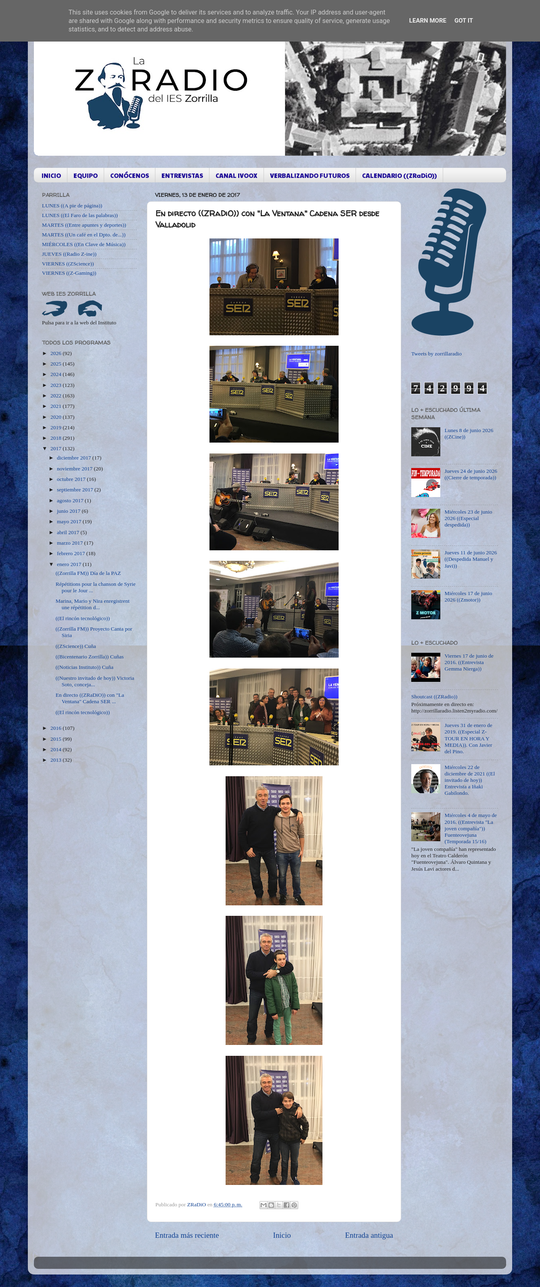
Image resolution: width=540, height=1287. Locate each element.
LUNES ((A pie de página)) (72, 206)
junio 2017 (69, 511)
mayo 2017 (70, 521)
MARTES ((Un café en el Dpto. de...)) (84, 235)
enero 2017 (70, 564)
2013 (56, 760)
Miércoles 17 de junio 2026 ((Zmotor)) (468, 596)
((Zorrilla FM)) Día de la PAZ (88, 573)
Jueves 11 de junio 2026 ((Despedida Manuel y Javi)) (470, 558)
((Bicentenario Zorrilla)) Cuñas (90, 657)
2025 (56, 364)
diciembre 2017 (74, 458)
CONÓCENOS (129, 175)
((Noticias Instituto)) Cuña (84, 667)
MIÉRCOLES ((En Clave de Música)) (84, 244)
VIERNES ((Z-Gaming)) (69, 273)
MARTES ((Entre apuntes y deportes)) (84, 225)
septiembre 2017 (75, 490)
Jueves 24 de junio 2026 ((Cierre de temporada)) (470, 474)
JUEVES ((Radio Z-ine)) (69, 254)
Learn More (427, 20)
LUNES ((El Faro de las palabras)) (80, 215)
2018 (56, 438)
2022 (56, 396)
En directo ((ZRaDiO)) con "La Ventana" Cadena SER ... (90, 698)
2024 (56, 374)
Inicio (282, 1235)
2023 (56, 385)
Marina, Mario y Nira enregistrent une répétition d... (93, 604)
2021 (56, 406)
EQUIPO (85, 175)
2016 (56, 728)
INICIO (51, 175)
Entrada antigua (369, 1235)
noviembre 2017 (75, 469)
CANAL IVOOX (236, 175)
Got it (463, 20)
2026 (56, 353)
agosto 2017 (71, 500)
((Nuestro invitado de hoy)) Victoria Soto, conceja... (95, 681)
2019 (56, 427)
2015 (56, 739)
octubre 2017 (72, 479)
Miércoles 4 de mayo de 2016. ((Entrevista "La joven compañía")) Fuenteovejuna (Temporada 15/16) (470, 828)
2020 (56, 417)
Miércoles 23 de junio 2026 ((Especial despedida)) (468, 518)
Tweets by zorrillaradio (436, 354)
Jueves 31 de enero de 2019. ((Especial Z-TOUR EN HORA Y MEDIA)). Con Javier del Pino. (468, 738)
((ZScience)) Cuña (76, 646)
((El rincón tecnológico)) (83, 618)
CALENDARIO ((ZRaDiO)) (399, 175)
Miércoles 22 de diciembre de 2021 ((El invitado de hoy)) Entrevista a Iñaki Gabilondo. (469, 780)
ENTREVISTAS (182, 175)
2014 (56, 749)
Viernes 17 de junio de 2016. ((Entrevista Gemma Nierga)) (468, 662)
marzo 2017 (70, 543)
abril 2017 (69, 532)
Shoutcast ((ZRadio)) (434, 697)
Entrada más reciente (187, 1235)
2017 (56, 448)
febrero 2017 (71, 553)
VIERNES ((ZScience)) (68, 264)
